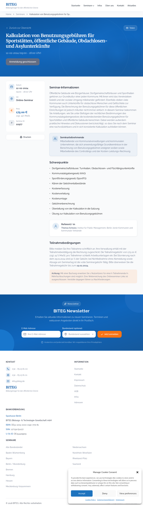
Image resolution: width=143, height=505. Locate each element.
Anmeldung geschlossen (22, 61)
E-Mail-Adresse (28, 328)
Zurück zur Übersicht (18, 28)
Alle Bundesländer (14, 447)
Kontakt (120, 5)
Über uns (109, 5)
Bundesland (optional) (72, 328)
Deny (104, 493)
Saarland (77, 464)
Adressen (78, 402)
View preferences (127, 493)
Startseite (75, 5)
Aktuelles (131, 5)
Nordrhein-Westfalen (82, 453)
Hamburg (10, 475)
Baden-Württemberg (15, 453)
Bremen (9, 469)
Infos (99, 5)
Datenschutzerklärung (105, 500)
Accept (81, 493)
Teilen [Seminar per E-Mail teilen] (130, 28)
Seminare (88, 5)
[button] (137, 472)
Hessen (9, 481)
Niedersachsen (79, 447)
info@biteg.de (18, 381)
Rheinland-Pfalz (80, 458)
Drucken (25, 137)
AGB (76, 391)
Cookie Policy (90, 500)
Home (8, 14)
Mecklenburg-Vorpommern (18, 486)
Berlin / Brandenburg (15, 464)
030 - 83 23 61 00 (20, 369)
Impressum (120, 500)
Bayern (9, 458)
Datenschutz (80, 386)
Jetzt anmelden (109, 334)
